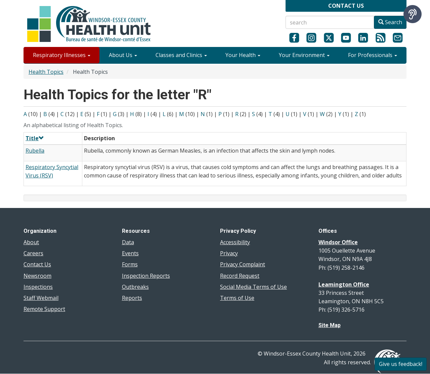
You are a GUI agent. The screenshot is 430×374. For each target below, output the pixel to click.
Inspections (38, 286)
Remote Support (44, 309)
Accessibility (235, 242)
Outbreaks (135, 286)
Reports (132, 298)
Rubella (35, 150)
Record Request (239, 275)
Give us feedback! (400, 364)
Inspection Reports (146, 275)
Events (130, 253)
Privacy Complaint (242, 264)
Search (390, 22)
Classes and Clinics (181, 55)
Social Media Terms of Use (253, 286)
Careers (33, 253)
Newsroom (37, 275)
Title (35, 138)
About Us (123, 55)
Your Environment (304, 55)
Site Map (329, 325)
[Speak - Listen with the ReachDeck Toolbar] (412, 14)
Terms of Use (237, 298)
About (31, 242)
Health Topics (46, 71)
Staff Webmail (41, 298)
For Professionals (372, 55)
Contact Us (37, 264)
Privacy (229, 253)
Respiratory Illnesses (61, 55)
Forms (130, 264)
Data (128, 242)
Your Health (242, 55)
